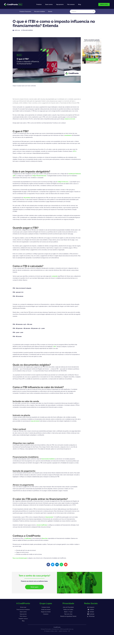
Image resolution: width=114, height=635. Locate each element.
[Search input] (82, 11)
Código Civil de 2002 (63, 181)
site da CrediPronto (42, 525)
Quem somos (49, 4)
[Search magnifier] (94, 11)
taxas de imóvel (35, 421)
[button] (48, 564)
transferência (68, 135)
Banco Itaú (46, 538)
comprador (55, 276)
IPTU (74, 151)
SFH (55, 346)
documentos (27, 197)
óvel (75, 119)
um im (72, 119)
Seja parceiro (60, 4)
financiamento (50, 517)
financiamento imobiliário (48, 459)
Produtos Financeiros (25, 11)
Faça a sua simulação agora (21, 558)
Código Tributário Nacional (42, 175)
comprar (67, 119)
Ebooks (50, 11)
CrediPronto (28, 538)
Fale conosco (71, 4)
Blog (79, 4)
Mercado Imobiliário (39, 11)
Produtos (39, 4)
